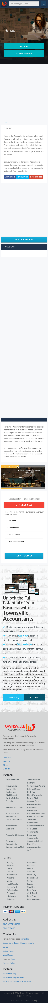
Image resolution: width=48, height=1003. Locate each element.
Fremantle (11, 893)
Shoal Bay (31, 887)
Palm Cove (31, 896)
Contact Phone (14, 534)
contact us (24, 939)
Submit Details (24, 555)
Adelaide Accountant (15, 807)
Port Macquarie (34, 899)
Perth (9, 868)
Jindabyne (11, 878)
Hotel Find (31, 844)
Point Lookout (13, 890)
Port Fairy (31, 890)
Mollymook (12, 896)
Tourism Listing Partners (13, 977)
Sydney (10, 862)
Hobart (10, 871)
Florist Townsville (34, 795)
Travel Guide (11, 786)
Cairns (30, 881)
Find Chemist (11, 795)
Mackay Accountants (36, 813)
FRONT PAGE (9, 928)
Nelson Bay (12, 875)
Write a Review (24, 239)
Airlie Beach (32, 893)
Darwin (30, 868)
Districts (6, 769)
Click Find (31, 792)
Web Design (8, 955)
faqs (13, 959)
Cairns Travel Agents (36, 786)
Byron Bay (31, 875)
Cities (5, 765)
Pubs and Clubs (33, 789)
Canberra (31, 871)
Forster (30, 884)
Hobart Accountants (35, 816)
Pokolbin (10, 899)
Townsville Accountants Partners (17, 981)
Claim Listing (22, 177)
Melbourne (31, 862)
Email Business (36, 177)
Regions (6, 761)
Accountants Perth (35, 841)
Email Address (13, 527)
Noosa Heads (33, 878)
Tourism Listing (12, 780)
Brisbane (10, 865)
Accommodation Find (15, 847)
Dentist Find (32, 798)
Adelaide (31, 865)
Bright (9, 881)
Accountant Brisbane (15, 835)
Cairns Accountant (14, 819)
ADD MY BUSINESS (11, 924)
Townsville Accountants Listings (24, 1000)
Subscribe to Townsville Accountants (18, 943)
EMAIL (24, 46)
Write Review (24, 53)
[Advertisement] (24, 97)
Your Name (12, 520)
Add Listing (34, 697)
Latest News (8, 951)
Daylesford (12, 887)
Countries (7, 757)
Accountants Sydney (35, 825)
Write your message (16, 541)
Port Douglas (13, 884)
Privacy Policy (9, 963)
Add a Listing (10, 177)
